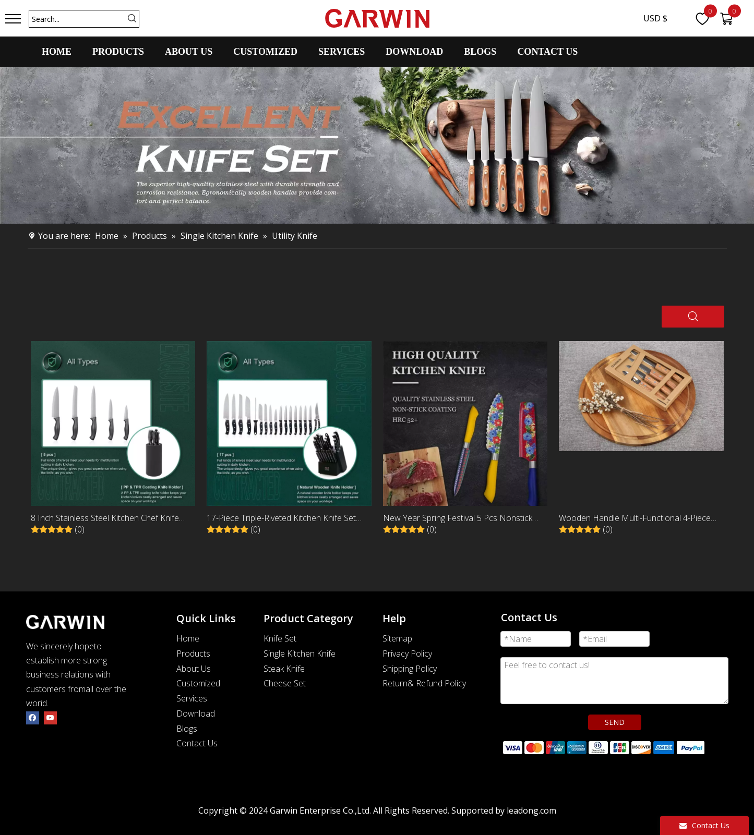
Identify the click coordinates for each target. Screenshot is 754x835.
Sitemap (397, 638)
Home (187, 638)
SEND (615, 722)
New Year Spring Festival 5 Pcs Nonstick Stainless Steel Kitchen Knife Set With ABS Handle (460, 518)
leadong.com (531, 810)
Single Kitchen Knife (300, 653)
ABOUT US (188, 51)
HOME (56, 51)
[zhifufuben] (603, 747)
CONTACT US (547, 51)
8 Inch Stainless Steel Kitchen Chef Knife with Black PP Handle (105, 518)
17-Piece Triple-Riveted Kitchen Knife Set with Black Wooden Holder (281, 518)
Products (193, 653)
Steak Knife (284, 668)
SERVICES (341, 51)
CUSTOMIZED (265, 51)
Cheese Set (285, 683)
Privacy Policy (407, 653)
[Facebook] (32, 717)
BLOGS (480, 51)
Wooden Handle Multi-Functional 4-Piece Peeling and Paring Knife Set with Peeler (635, 518)
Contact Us (197, 743)
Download (195, 713)
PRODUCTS (118, 51)
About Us (193, 668)
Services (191, 698)
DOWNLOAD (414, 51)
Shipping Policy (409, 668)
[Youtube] (50, 717)
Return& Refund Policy (424, 683)
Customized (198, 683)
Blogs (186, 728)
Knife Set (280, 638)
